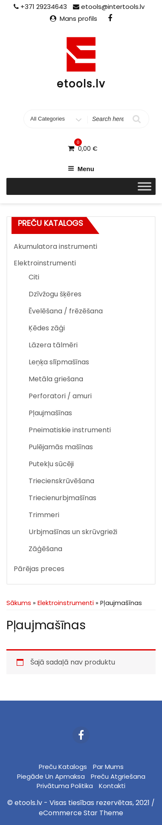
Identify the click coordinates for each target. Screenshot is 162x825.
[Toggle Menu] (144, 186)
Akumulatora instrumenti (55, 246)
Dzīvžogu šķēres (55, 294)
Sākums (18, 603)
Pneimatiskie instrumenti (70, 430)
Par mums (108, 766)
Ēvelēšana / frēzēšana (66, 311)
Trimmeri (44, 515)
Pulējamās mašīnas (61, 447)
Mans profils (78, 18)
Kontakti (112, 785)
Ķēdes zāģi (47, 328)
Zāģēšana (45, 549)
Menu (81, 168)
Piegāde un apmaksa (51, 776)
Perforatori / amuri (60, 396)
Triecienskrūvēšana (61, 481)
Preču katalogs (63, 766)
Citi (34, 277)
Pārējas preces (39, 569)
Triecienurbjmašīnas (62, 498)
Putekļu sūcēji (51, 464)
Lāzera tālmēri (53, 345)
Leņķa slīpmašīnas (59, 362)
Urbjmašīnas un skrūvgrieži (73, 532)
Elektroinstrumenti (45, 263)
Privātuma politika (65, 785)
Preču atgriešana (118, 776)
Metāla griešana (56, 379)
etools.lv (81, 84)
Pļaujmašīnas (50, 413)
